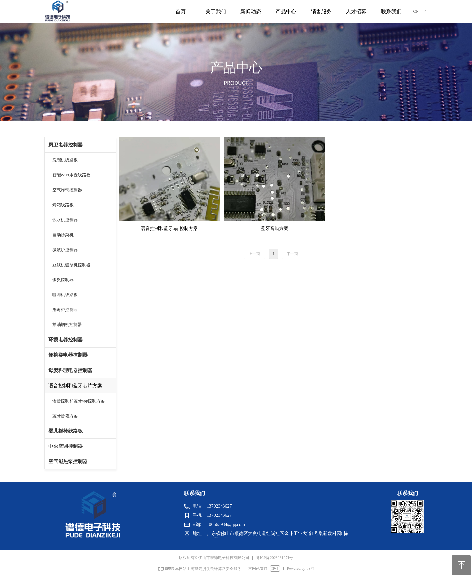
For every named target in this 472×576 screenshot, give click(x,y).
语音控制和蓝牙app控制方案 (78, 400)
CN (416, 11)
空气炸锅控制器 (67, 189)
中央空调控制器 (65, 446)
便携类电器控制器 (68, 355)
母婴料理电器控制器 (70, 370)
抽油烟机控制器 (67, 324)
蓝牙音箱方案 (65, 415)
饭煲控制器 (63, 279)
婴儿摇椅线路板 (65, 430)
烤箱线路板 (63, 204)
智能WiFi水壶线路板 (71, 174)
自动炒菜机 (63, 234)
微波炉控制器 (65, 249)
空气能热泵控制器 (68, 461)
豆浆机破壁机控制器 (71, 264)
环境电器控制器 (65, 339)
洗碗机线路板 (65, 160)
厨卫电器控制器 (65, 144)
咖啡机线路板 (65, 294)
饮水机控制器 (65, 219)
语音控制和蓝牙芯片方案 (75, 385)
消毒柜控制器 (65, 309)
